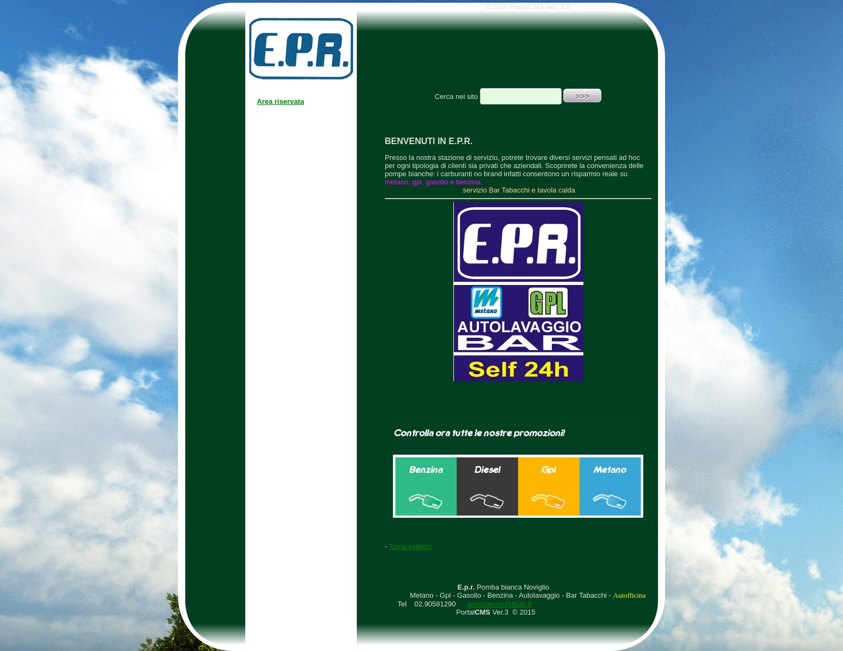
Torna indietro (410, 546)
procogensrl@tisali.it (499, 604)
